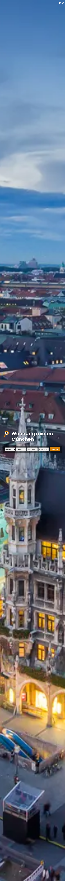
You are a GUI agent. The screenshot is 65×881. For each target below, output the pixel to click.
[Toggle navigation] (4, 3)
